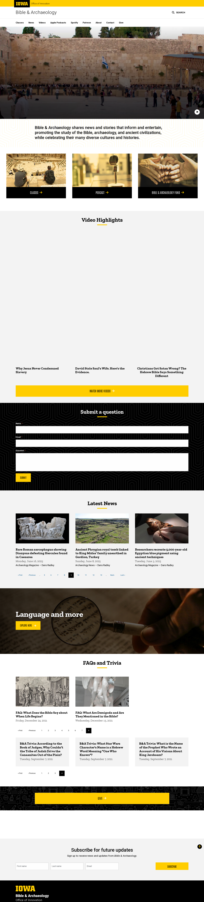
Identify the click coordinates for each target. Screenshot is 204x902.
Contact (110, 22)
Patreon (87, 22)
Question (20, 451)
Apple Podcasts (58, 22)
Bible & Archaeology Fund (168, 192)
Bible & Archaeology (36, 12)
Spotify (74, 22)
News (31, 22)
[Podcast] (102, 170)
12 (94, 575)
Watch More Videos (102, 391)
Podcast (102, 192)
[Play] (197, 112)
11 (87, 575)
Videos (42, 22)
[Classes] (36, 170)
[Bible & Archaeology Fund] (168, 170)
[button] (178, 12)
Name (18, 423)
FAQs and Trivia (102, 663)
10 (79, 575)
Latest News (102, 503)
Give (121, 22)
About (99, 22)
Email (18, 437)
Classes (20, 22)
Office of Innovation (40, 3)
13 (102, 575)
